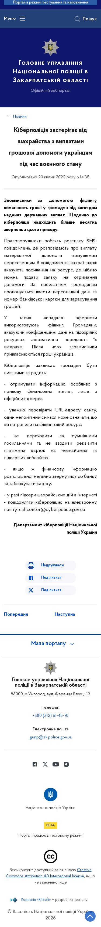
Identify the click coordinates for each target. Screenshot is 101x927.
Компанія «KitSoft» (36, 900)
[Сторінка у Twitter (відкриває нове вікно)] (45, 764)
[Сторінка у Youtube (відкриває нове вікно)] (56, 764)
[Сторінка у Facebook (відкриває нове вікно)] (35, 764)
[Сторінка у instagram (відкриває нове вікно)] (66, 764)
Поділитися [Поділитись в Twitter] (51, 590)
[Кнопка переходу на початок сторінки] (90, 916)
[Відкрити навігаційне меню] (22, 18)
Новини (20, 116)
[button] (51, 643)
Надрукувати (52, 565)
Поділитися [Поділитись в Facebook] (51, 578)
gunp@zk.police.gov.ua (51, 737)
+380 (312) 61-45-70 (50, 716)
